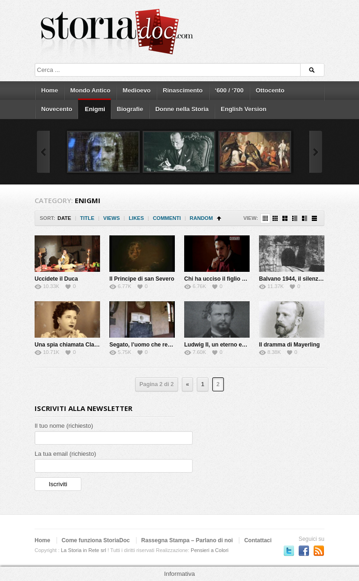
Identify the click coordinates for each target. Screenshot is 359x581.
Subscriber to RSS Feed (318, 550)
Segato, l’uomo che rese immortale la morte (167, 344)
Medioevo (136, 90)
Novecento (56, 109)
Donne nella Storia (181, 109)
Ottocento (270, 90)
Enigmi (95, 109)
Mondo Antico (90, 90)
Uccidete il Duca (56, 279)
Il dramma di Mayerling (289, 344)
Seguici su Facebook (303, 550)
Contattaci (258, 540)
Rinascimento (182, 90)
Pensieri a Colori (210, 550)
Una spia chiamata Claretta (70, 344)
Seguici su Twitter (288, 550)
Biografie (130, 109)
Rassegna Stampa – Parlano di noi (187, 540)
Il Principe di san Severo (141, 279)
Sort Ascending (219, 218)
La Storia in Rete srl (83, 550)
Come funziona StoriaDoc (96, 540)
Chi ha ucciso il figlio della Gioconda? (235, 279)
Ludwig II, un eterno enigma (221, 344)
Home (49, 90)
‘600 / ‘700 (229, 90)
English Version (243, 109)
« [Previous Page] (187, 384)
